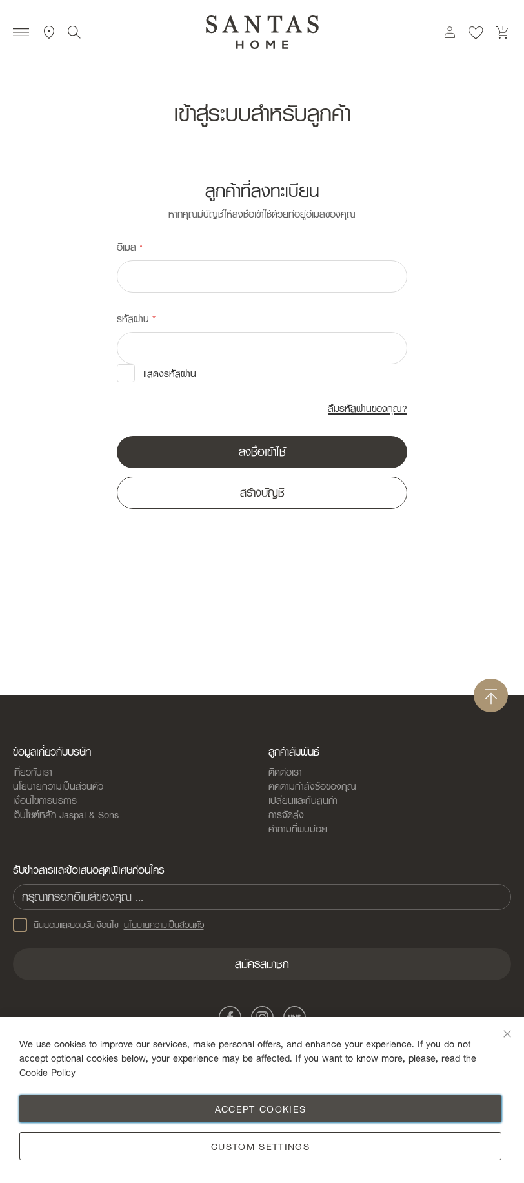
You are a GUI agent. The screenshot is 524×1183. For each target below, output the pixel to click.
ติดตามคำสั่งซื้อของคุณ (312, 785)
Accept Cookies (261, 1108)
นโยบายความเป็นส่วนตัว (58, 785)
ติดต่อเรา (285, 771)
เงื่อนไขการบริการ (45, 800)
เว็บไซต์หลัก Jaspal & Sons (66, 814)
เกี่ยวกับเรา (32, 771)
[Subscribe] (262, 964)
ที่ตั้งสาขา (49, 32)
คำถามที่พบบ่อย (297, 828)
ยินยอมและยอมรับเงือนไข (108, 925)
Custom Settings (260, 1146)
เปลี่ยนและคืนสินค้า (303, 800)
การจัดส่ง (286, 814)
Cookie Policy (47, 1072)
